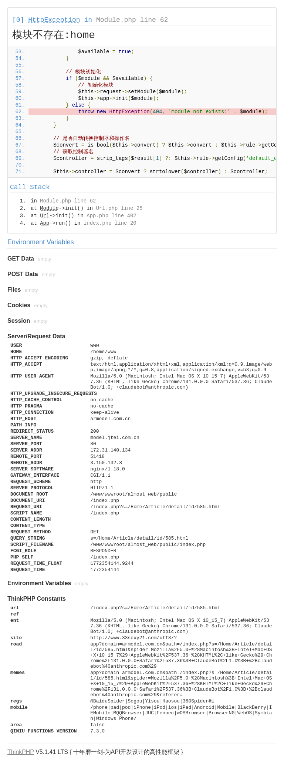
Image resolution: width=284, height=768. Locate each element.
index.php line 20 (110, 223)
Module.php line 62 (132, 20)
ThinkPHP (20, 752)
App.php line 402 (111, 216)
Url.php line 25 (119, 208)
